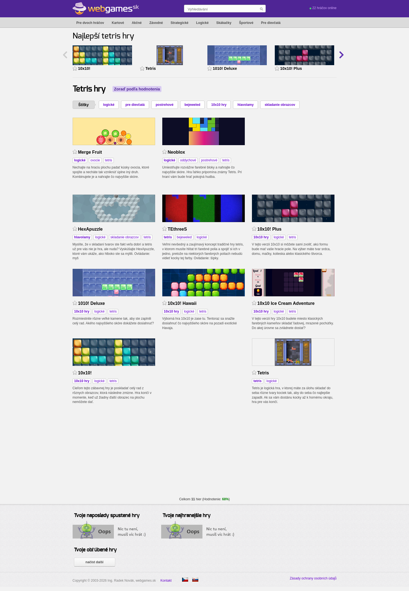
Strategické (179, 23)
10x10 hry (218, 105)
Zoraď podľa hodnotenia (137, 89)
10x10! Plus (291, 68)
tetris (108, 160)
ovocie (95, 160)
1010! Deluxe (225, 68)
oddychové (188, 160)
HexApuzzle (90, 229)
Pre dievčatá (271, 23)
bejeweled (192, 105)
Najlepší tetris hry (103, 36)
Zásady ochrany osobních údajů (313, 578)
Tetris (151, 68)
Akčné (137, 23)
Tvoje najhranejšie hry (186, 515)
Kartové (118, 23)
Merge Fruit (90, 152)
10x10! (84, 68)
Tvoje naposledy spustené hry (106, 515)
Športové (246, 23)
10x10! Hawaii (182, 303)
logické (108, 105)
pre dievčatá (135, 105)
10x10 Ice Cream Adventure (286, 303)
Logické (202, 23)
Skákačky (223, 23)
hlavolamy (245, 105)
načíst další (94, 562)
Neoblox (176, 152)
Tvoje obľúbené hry (95, 550)
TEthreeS (177, 229)
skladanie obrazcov (280, 105)
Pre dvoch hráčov (90, 23)
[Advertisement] (293, 152)
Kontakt (166, 580)
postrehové (165, 105)
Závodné (156, 23)
